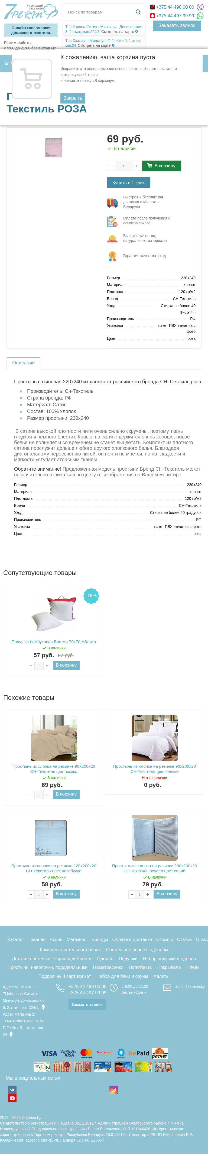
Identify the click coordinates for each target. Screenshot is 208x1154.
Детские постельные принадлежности (52, 958)
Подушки (128, 958)
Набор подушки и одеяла (169, 958)
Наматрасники (108, 967)
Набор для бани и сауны (122, 976)
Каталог (16, 939)
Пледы (193, 967)
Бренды (100, 939)
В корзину (165, 165)
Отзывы (164, 939)
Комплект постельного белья (70, 949)
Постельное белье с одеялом (137, 949)
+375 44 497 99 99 (173, 15)
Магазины (77, 939)
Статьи (184, 939)
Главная (37, 939)
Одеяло (105, 958)
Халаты (162, 976)
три (141, 202)
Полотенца (140, 967)
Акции (56, 939)
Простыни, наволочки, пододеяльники (48, 967)
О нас (202, 939)
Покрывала (169, 967)
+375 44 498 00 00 (173, 7)
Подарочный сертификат (64, 976)
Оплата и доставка (132, 939)
